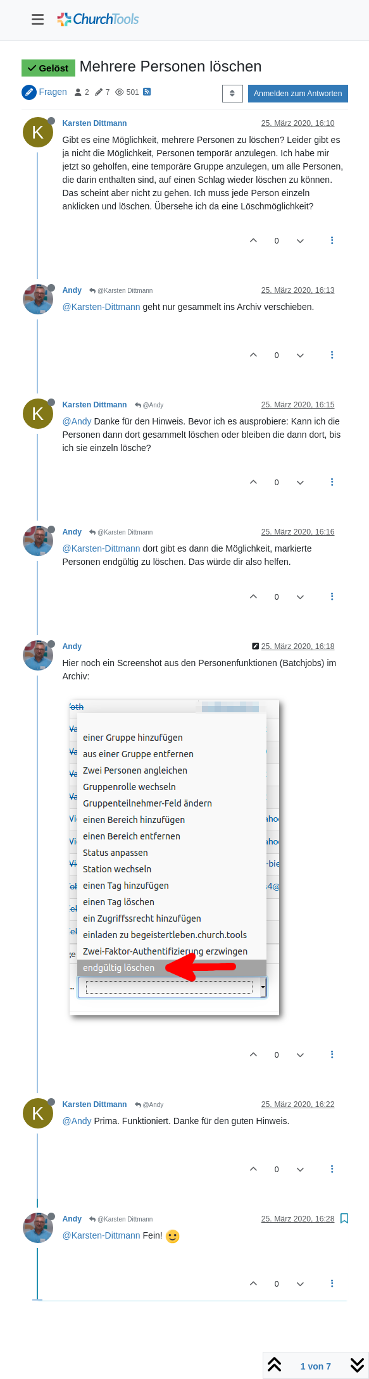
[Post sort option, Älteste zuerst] (232, 93)
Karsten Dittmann (95, 123)
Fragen (52, 92)
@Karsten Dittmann (121, 290)
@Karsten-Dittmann (102, 307)
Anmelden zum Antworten (298, 93)
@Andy (149, 405)
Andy (72, 290)
